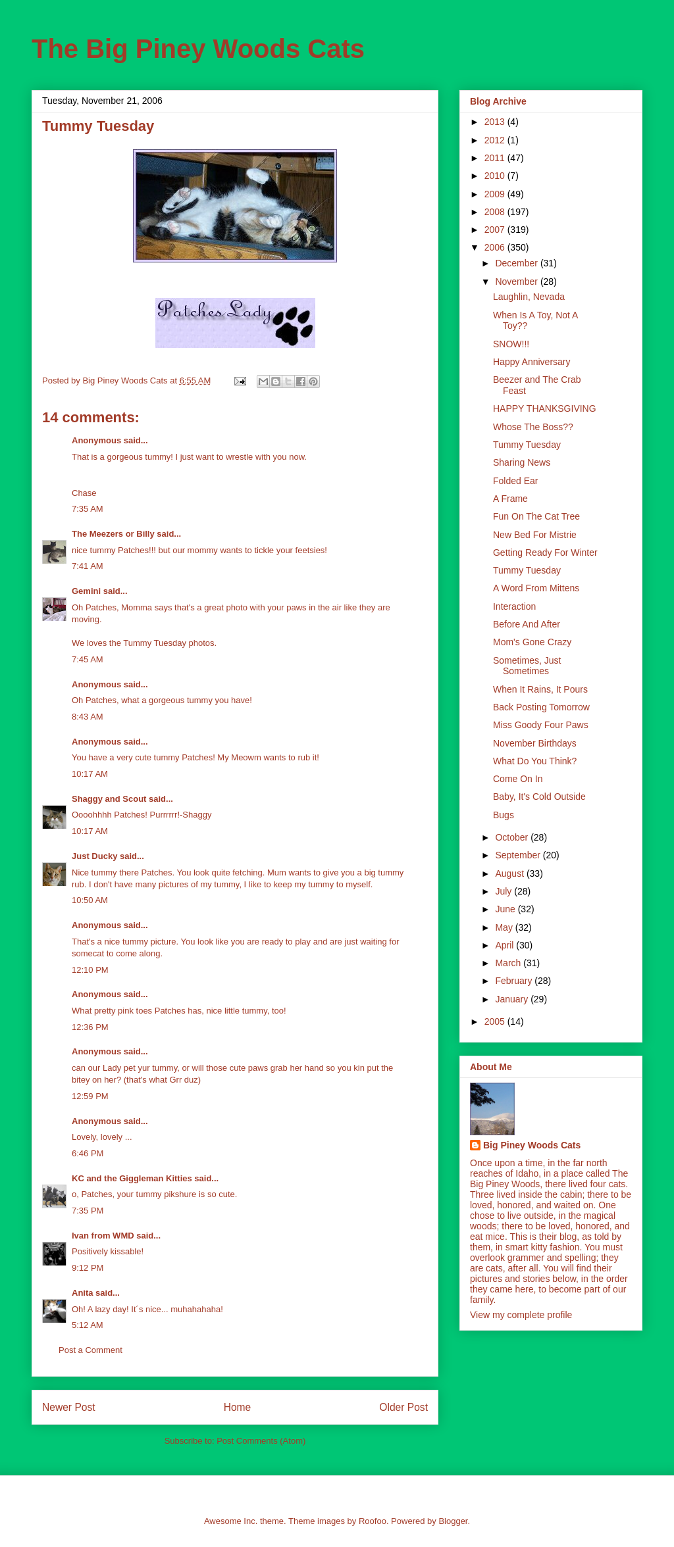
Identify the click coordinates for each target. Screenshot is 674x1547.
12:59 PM (90, 1096)
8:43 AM (87, 717)
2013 (495, 121)
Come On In (517, 779)
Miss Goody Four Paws (540, 725)
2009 (495, 194)
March (509, 963)
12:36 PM (90, 1027)
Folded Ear (515, 481)
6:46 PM (87, 1153)
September (518, 855)
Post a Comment (90, 1350)
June (506, 909)
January (513, 999)
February (514, 980)
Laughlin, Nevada (529, 296)
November (517, 281)
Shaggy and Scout (109, 799)
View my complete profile (521, 1315)
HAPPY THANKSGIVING (544, 408)
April (505, 945)
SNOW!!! (511, 344)
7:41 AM (87, 566)
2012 (495, 140)
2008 (495, 212)
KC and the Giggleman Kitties (132, 1178)
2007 (495, 229)
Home (237, 1407)
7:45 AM (87, 659)
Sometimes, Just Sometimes (527, 666)
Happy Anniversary (532, 361)
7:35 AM (87, 509)
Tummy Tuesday (527, 444)
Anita (82, 1293)
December (517, 263)
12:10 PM (90, 970)
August (510, 873)
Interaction (514, 606)
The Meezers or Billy (113, 534)
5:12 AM (87, 1325)
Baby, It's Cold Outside (539, 796)
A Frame (510, 498)
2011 (495, 158)
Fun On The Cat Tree (536, 516)
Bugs (503, 815)
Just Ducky (94, 856)
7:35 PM (87, 1211)
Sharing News (521, 462)
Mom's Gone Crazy (532, 642)
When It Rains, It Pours (540, 689)
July (504, 891)
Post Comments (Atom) (261, 1441)
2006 (495, 247)
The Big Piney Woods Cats (198, 48)
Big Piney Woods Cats (532, 1145)
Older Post (403, 1407)
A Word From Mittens (536, 588)
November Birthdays (535, 743)
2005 (495, 1021)
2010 (495, 175)
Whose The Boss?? (533, 427)
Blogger (452, 1521)
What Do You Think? (535, 761)
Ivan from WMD (103, 1235)
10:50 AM (90, 900)
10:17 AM (90, 774)
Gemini (86, 591)
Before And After (526, 624)
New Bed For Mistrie (535, 534)
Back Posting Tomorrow (541, 707)
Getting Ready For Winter (545, 552)
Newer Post (68, 1407)
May (505, 927)
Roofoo (372, 1521)
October (513, 837)
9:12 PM (87, 1268)
